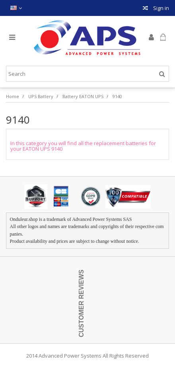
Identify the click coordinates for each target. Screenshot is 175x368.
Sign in (160, 8)
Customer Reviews (81, 304)
